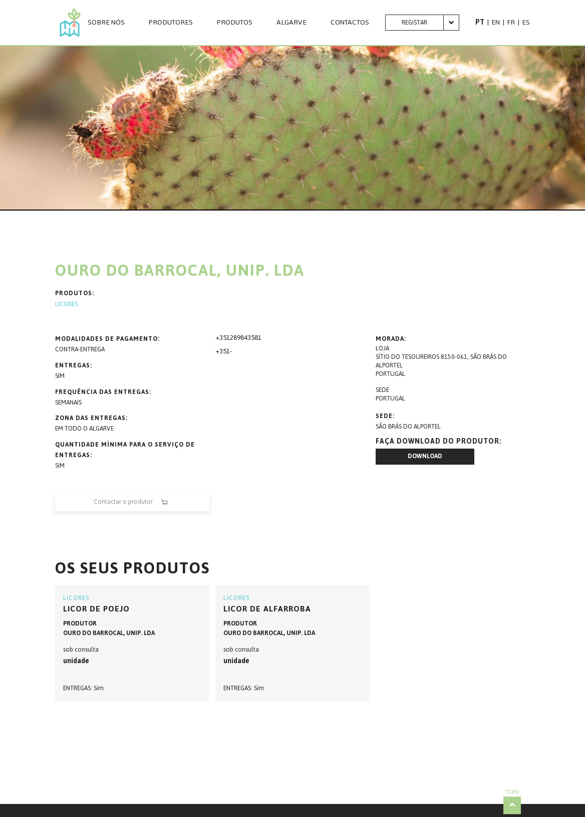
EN (495, 22)
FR (511, 22)
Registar (414, 23)
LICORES (66, 304)
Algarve (291, 23)
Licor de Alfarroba (267, 609)
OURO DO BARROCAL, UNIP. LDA (109, 633)
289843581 (245, 337)
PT (479, 22)
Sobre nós (106, 23)
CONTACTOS (350, 23)
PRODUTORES (171, 23)
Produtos (234, 23)
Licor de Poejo (96, 609)
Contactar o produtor (132, 502)
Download (425, 456)
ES (526, 22)
